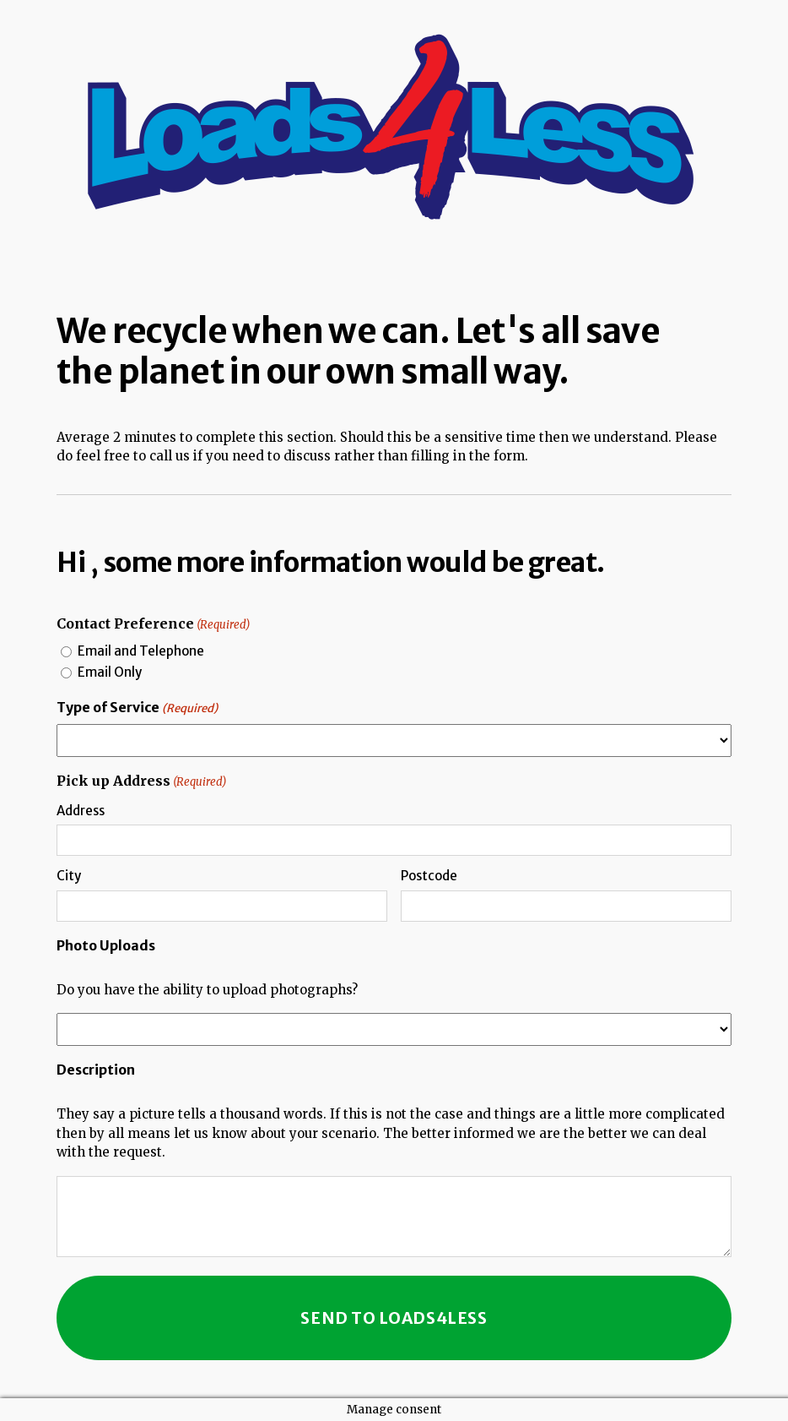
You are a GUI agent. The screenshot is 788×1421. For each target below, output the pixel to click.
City (69, 876)
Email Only (110, 672)
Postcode (429, 876)
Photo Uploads (106, 945)
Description (96, 1069)
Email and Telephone (141, 651)
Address (81, 811)
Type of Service (137, 708)
